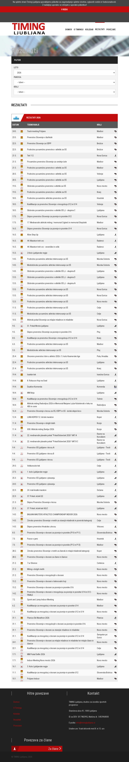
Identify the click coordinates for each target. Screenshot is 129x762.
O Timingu (17, 708)
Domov (16, 702)
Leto (16, 67)
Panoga (17, 77)
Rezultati (17, 720)
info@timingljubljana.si (85, 723)
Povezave (17, 725)
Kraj (16, 87)
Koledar (16, 714)
